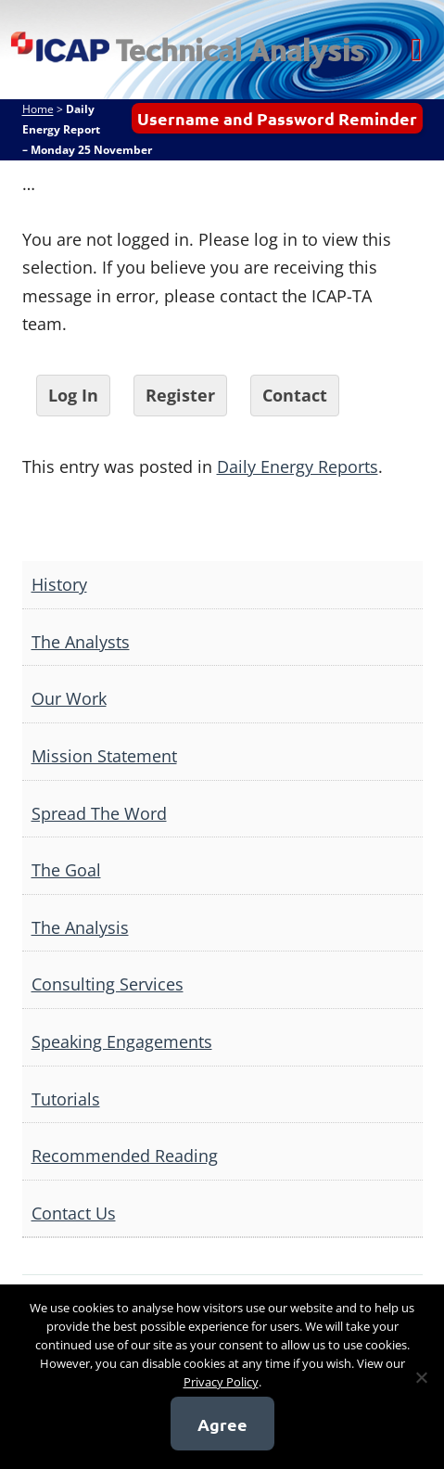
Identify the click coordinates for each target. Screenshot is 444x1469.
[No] (421, 1377)
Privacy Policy (221, 1381)
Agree (222, 1424)
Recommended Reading (125, 1155)
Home (38, 109)
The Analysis (80, 927)
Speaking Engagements (122, 1041)
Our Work (69, 698)
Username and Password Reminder (277, 118)
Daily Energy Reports (297, 466)
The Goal (66, 870)
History (59, 584)
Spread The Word (99, 813)
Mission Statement (104, 756)
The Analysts (81, 642)
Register (180, 395)
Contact (294, 395)
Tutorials (66, 1099)
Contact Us (74, 1213)
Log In (73, 395)
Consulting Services (108, 984)
